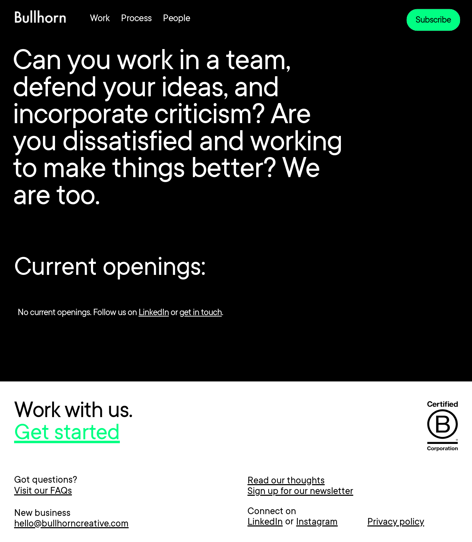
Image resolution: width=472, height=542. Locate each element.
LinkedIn (154, 313)
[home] (40, 18)
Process (136, 19)
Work (100, 19)
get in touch (200, 313)
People (176, 19)
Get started (67, 434)
